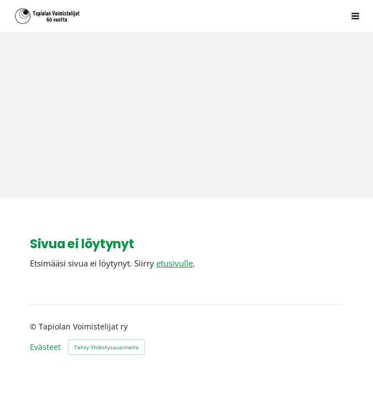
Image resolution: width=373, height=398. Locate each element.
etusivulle (174, 263)
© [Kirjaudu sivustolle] (34, 326)
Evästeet (45, 347)
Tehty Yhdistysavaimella (106, 347)
